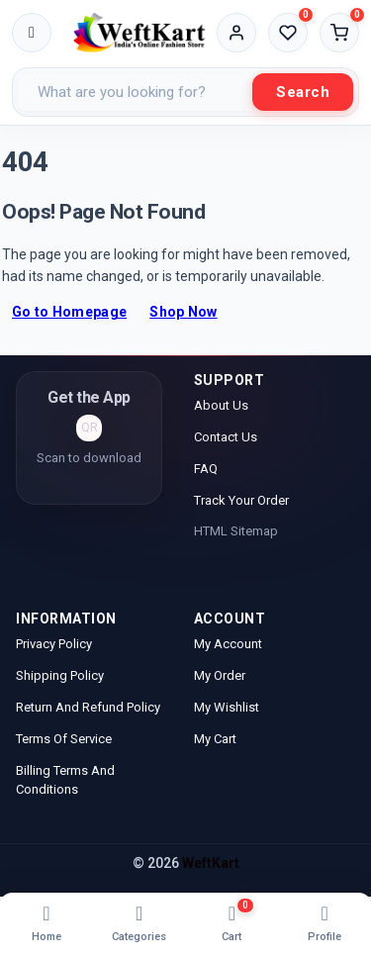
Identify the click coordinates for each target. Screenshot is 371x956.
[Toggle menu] (31, 32)
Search (302, 92)
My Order (219, 675)
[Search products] (135, 92)
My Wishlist (226, 707)
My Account (229, 643)
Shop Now (183, 312)
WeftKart (210, 863)
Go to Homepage (69, 312)
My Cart (215, 738)
